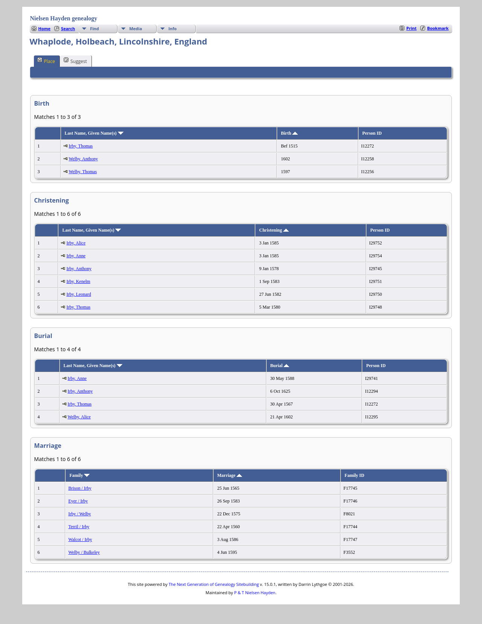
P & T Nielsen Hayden (255, 592)
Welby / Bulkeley (84, 552)
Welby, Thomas (83, 171)
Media (135, 28)
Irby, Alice (75, 243)
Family (79, 475)
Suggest (75, 61)
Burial (280, 365)
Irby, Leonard (78, 294)
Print (411, 28)
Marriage (230, 475)
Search (68, 28)
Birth (289, 133)
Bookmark (437, 28)
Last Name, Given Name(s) (94, 133)
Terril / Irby (78, 526)
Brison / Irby (79, 488)
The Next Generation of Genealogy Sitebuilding (214, 584)
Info (172, 28)
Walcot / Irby (80, 539)
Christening (274, 230)
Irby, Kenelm (78, 281)
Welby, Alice (79, 417)
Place (46, 61)
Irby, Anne (75, 255)
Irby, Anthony (79, 268)
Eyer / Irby (78, 501)
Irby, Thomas (81, 146)
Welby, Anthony (83, 158)
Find (94, 28)
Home (44, 28)
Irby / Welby (79, 513)
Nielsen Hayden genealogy (64, 18)
